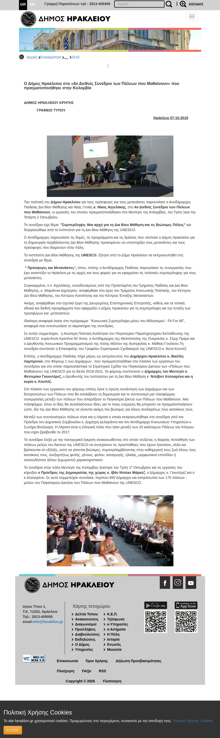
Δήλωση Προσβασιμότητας (139, 661)
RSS (102, 671)
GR (23, 4)
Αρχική (32, 57)
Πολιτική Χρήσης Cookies (193, 721)
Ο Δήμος (82, 644)
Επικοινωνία (67, 661)
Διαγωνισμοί (85, 624)
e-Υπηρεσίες (117, 624)
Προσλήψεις (85, 629)
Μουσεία (114, 649)
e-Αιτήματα (116, 629)
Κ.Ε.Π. (112, 614)
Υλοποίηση (112, 681)
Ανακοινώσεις (87, 619)
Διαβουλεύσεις (87, 634)
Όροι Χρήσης (97, 661)
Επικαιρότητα (50, 57)
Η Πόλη (113, 634)
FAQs (86, 671)
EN (32, 4)
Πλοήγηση (65, 671)
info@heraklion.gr (48, 622)
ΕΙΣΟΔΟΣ (196, 4)
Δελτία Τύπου (86, 614)
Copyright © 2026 (80, 681)
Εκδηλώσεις (85, 639)
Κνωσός (114, 644)
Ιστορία (113, 639)
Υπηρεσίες (84, 649)
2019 (75, 57)
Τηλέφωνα (115, 619)
